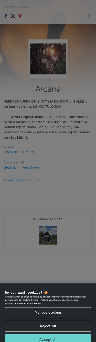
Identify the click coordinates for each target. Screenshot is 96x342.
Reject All (48, 328)
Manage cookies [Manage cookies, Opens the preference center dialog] (48, 314)
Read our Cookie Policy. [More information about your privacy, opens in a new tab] (28, 305)
